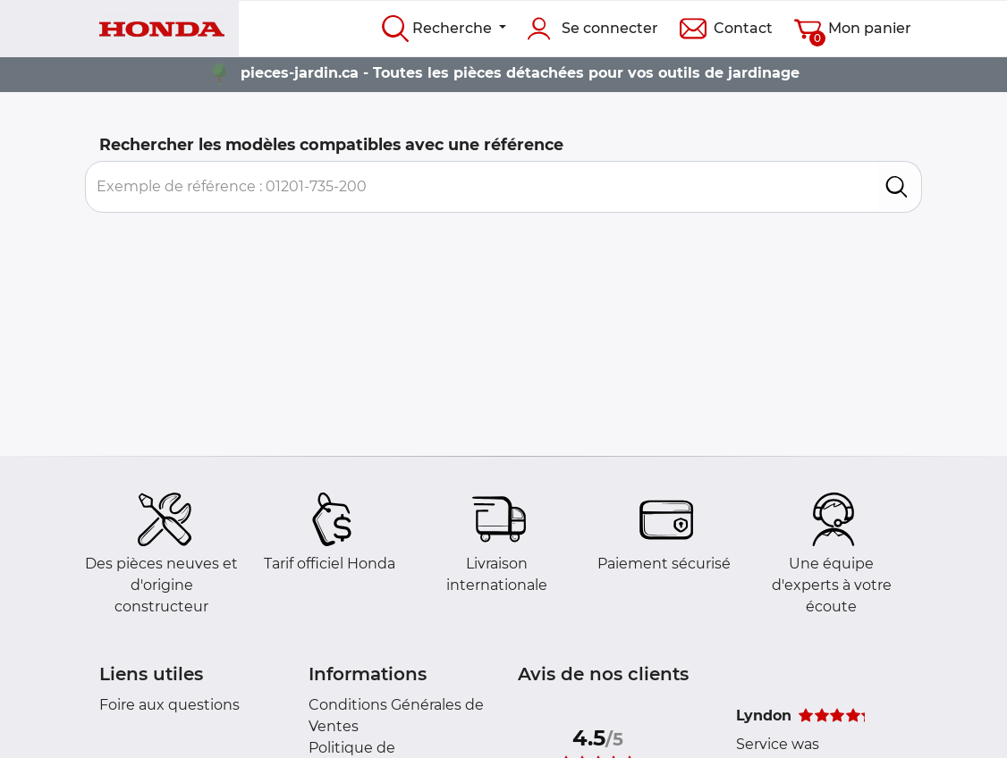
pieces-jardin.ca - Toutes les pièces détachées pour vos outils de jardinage (520, 72)
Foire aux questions (169, 704)
